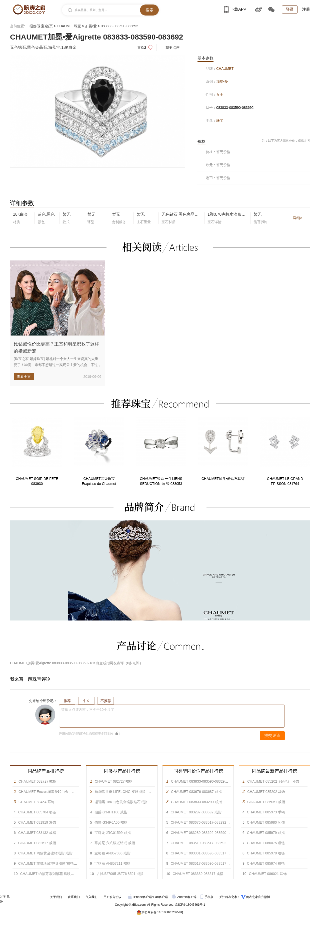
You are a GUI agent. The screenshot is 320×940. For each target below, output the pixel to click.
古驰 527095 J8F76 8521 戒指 (120, 874)
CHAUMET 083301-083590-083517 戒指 (202, 853)
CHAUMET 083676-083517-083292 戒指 (202, 822)
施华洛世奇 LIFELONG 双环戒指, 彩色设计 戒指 (132, 792)
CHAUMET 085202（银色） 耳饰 (273, 781)
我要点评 (173, 48)
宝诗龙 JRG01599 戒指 (112, 833)
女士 (219, 95)
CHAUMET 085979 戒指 (266, 833)
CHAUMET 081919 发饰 (37, 822)
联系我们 (74, 897)
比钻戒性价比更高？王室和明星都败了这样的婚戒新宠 (56, 348)
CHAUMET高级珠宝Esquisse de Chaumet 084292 (99, 481)
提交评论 (272, 735)
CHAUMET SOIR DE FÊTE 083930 (37, 481)
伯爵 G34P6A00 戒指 (111, 822)
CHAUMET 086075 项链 (266, 843)
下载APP (235, 9)
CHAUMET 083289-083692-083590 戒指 (202, 833)
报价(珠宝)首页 (41, 26)
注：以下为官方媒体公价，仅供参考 (286, 140)
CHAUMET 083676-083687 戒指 (196, 792)
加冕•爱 (91, 26)
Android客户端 (185, 897)
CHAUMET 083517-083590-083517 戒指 (202, 863)
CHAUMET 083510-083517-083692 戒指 (202, 843)
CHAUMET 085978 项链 (266, 853)
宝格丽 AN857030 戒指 (112, 853)
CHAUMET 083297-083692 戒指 (196, 812)
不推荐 (105, 701)
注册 (306, 9)
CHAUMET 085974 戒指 (266, 863)
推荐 (67, 701)
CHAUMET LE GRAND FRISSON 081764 (285, 481)
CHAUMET (225, 69)
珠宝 (219, 121)
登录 (290, 9)
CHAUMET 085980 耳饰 (266, 822)
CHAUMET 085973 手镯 (266, 812)
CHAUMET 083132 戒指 (37, 833)
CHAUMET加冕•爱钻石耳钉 (223, 479)
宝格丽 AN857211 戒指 (112, 863)
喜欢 (141, 48)
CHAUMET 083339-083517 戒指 (198, 874)
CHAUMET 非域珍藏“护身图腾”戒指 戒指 (50, 863)
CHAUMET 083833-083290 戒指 (196, 802)
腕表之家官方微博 (258, 897)
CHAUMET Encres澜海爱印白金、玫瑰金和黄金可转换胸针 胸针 (68, 792)
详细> (297, 218)
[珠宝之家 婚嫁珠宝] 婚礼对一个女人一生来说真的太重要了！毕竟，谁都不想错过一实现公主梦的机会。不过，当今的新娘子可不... (57, 365)
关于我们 (56, 897)
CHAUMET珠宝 (69, 26)
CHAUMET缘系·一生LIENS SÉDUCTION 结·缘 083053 (161, 481)
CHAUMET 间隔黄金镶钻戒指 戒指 (45, 853)
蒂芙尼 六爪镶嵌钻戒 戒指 (114, 843)
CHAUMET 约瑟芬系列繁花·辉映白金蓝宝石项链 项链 (62, 874)
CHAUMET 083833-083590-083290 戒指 (202, 781)
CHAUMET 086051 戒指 (266, 802)
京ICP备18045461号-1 (190, 904)
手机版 (207, 897)
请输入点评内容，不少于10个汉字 (87, 710)
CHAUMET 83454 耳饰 (36, 802)
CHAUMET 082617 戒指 (37, 843)
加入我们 (92, 897)
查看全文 (24, 377)
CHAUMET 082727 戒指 (37, 781)
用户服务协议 (113, 897)
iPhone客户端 (140, 897)
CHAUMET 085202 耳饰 (266, 792)
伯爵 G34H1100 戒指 (111, 812)
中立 (86, 701)
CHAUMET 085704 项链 (37, 812)
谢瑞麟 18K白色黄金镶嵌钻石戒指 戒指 (125, 802)
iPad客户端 (160, 897)
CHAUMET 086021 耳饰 (268, 874)
